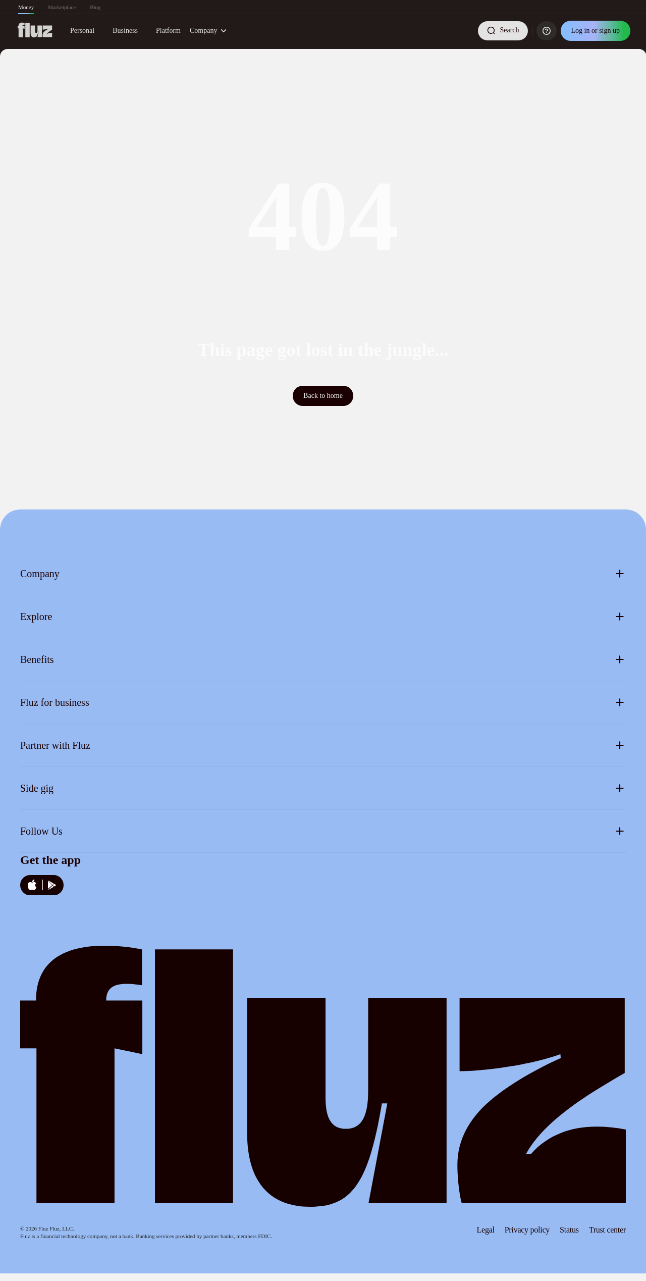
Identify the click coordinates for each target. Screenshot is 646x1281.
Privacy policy (527, 1229)
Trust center (607, 1229)
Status (569, 1229)
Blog (95, 7)
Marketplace (62, 7)
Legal (486, 1229)
